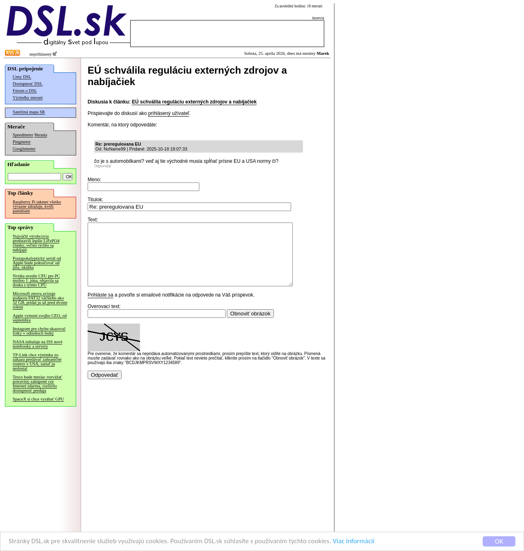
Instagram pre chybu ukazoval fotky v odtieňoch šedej (39, 330)
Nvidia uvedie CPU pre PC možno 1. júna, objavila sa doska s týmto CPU (36, 280)
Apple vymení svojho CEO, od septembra (40, 317)
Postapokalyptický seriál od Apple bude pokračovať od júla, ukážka (37, 263)
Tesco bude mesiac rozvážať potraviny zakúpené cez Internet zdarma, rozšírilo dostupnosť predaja (37, 384)
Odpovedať (102, 166)
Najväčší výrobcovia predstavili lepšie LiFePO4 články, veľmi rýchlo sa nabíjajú (36, 243)
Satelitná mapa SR (29, 112)
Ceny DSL (22, 76)
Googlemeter (24, 148)
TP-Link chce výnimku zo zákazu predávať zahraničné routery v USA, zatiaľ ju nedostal (37, 362)
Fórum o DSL (25, 90)
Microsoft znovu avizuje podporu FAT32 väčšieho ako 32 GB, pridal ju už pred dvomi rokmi (40, 300)
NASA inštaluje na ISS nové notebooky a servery (37, 344)
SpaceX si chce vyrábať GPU (38, 399)
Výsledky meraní (28, 97)
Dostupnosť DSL (28, 83)
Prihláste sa (100, 307)
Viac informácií (354, 542)
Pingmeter (22, 141)
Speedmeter (23, 135)
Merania (40, 135)
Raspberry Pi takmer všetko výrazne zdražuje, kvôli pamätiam (37, 206)
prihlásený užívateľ (168, 113)
